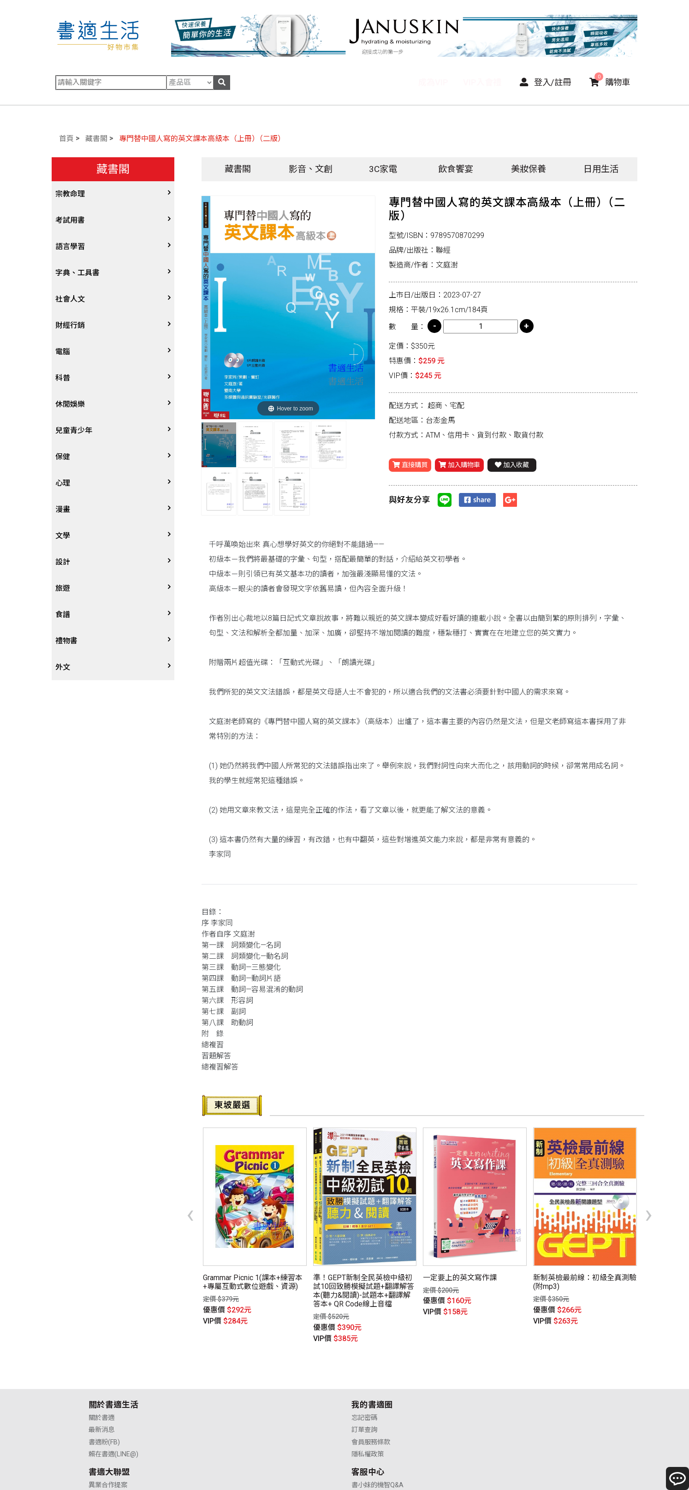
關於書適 (101, 1366)
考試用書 (70, 220)
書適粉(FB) (104, 1391)
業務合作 (364, 1391)
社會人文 (70, 299)
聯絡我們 (496, 1403)
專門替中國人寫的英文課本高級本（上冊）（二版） (202, 138)
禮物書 (66, 640)
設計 (62, 562)
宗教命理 (70, 194)
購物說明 (496, 1379)
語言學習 (70, 246)
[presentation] (190, 1198)
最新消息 (101, 1379)
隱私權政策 (236, 1403)
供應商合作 (367, 1379)
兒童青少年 (73, 430)
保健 (62, 456)
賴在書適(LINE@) (113, 1403)
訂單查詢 (233, 1379)
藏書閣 (96, 138)
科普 (62, 378)
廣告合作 (364, 1403)
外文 (62, 667)
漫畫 (62, 509)
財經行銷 (70, 325)
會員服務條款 (239, 1391)
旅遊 (62, 588)
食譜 (62, 614)
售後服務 (496, 1391)
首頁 (66, 138)
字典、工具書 (77, 272)
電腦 (62, 351)
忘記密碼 (233, 1366)
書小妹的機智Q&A (509, 1366)
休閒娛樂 (70, 404)
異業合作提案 (370, 1366)
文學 (62, 535)
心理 (62, 483)
